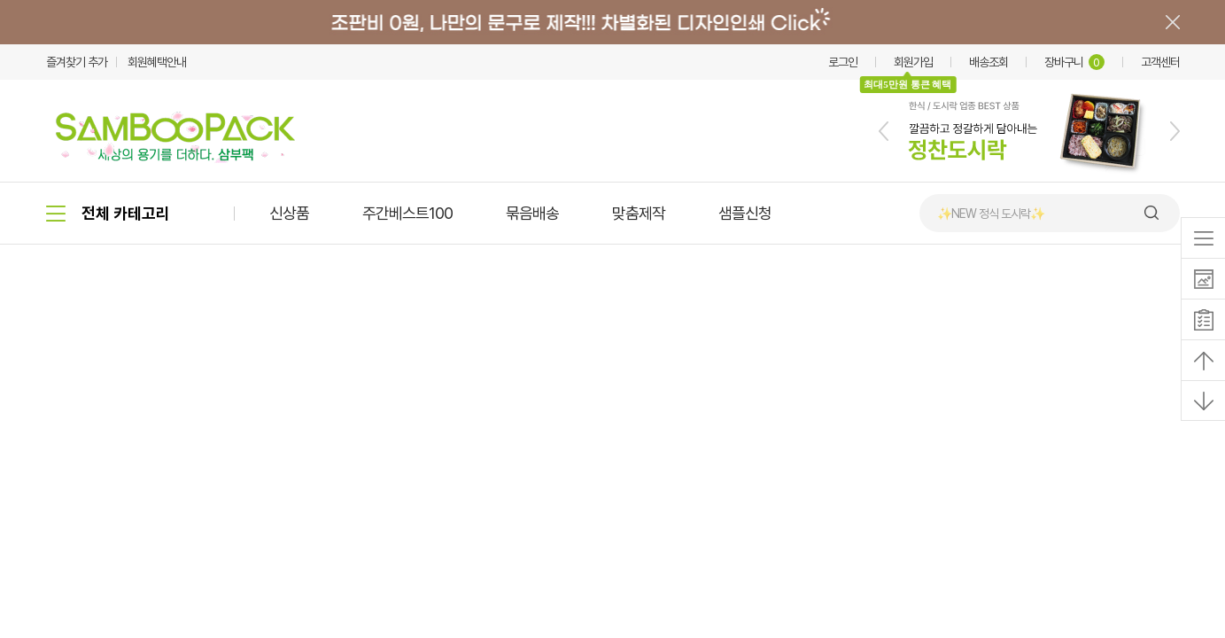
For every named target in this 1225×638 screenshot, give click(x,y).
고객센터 (1160, 62)
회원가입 (913, 62)
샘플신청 (744, 213)
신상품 (289, 213)
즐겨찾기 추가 (76, 62)
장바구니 (1074, 62)
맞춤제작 (638, 213)
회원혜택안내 (157, 62)
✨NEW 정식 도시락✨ (990, 213)
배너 (612, 22)
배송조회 (988, 62)
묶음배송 (532, 213)
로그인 (842, 62)
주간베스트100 (407, 213)
